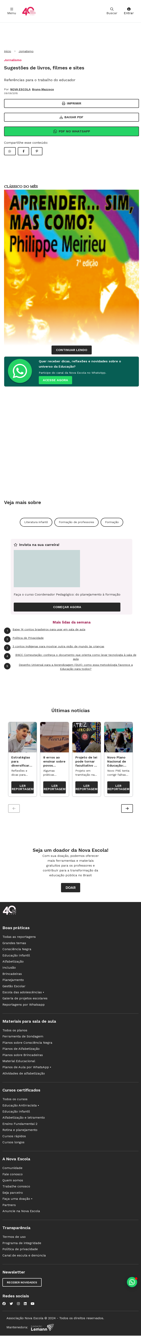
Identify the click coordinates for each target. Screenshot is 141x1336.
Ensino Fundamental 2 (19, 1125)
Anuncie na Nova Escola (21, 1212)
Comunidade (12, 1169)
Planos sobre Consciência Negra (27, 1044)
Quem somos (12, 1181)
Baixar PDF (71, 117)
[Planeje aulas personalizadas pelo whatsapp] (132, 1282)
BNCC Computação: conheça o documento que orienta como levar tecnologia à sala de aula (70, 657)
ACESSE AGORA (55, 380)
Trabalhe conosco (16, 1187)
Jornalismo (26, 51)
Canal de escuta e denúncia (24, 1256)
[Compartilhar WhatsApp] (10, 151)
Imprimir (71, 103)
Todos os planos (14, 1031)
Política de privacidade (20, 1250)
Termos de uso (14, 1238)
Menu (11, 11)
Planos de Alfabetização (21, 1050)
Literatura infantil (36, 522)
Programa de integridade (21, 1244)
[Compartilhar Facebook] (23, 151)
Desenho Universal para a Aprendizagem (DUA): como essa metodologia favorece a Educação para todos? (68, 666)
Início (7, 51)
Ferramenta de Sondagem (22, 1037)
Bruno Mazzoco (43, 89)
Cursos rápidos (14, 1137)
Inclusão (9, 968)
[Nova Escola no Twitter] (11, 1304)
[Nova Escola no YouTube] (32, 1304)
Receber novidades (22, 1283)
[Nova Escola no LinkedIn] (25, 1304)
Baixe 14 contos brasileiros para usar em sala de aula (44, 631)
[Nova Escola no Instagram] (18, 1304)
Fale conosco (12, 1175)
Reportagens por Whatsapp (23, 1005)
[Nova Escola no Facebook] (4, 1304)
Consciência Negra (16, 950)
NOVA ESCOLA (20, 89)
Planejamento (13, 981)
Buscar (111, 11)
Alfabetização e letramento (23, 1118)
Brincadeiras (12, 975)
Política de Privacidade (24, 639)
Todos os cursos (14, 1100)
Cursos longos (13, 1143)
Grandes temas (14, 944)
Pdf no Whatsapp (71, 131)
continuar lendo (71, 350)
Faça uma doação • (17, 1200)
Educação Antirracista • (20, 1106)
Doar (70, 888)
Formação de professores (76, 522)
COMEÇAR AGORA (67, 607)
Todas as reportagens (19, 938)
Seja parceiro (12, 1194)
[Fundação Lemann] (42, 1328)
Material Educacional (18, 1062)
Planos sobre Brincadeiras (22, 1056)
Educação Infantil (16, 956)
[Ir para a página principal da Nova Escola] (29, 11)
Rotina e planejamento (19, 1131)
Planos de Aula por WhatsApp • (26, 1068)
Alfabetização (13, 962)
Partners (9, 1206)
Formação (112, 522)
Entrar (129, 11)
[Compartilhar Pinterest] (36, 151)
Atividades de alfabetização (23, 1074)
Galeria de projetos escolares (24, 999)
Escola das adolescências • (23, 993)
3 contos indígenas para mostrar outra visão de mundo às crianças (54, 648)
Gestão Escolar (13, 987)
